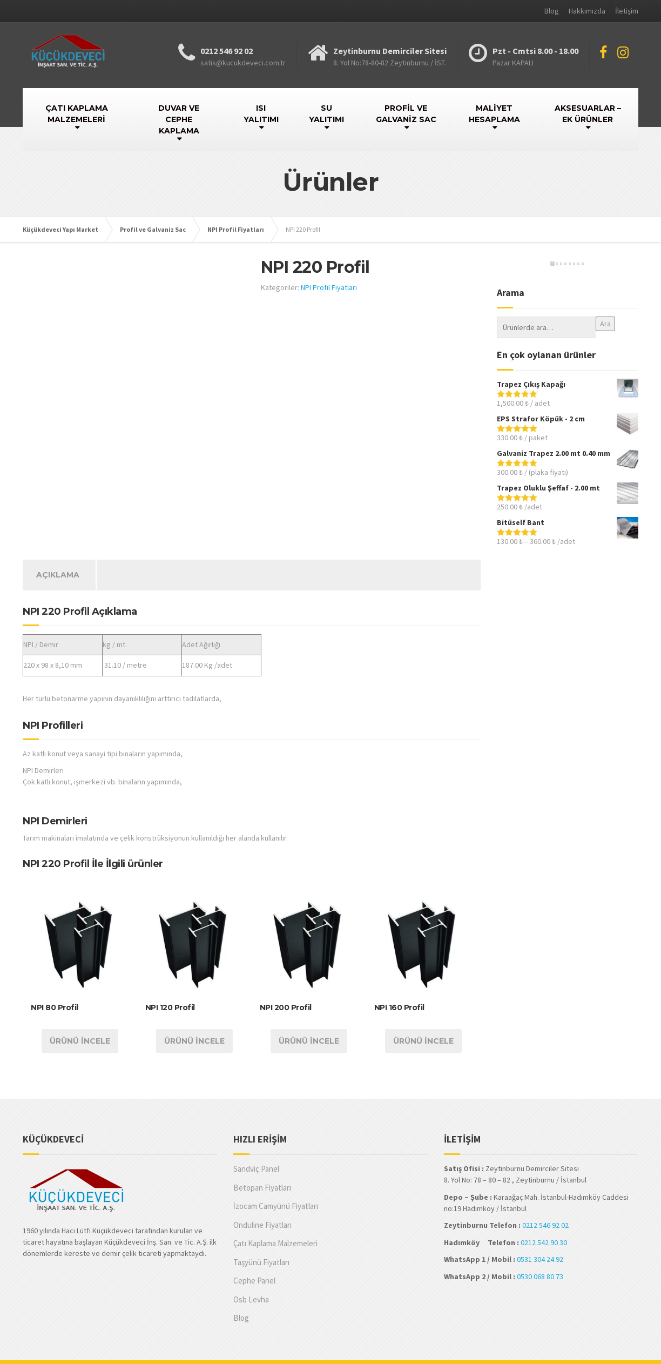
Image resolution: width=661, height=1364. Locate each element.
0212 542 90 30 (544, 1242)
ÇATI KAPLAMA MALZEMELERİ (76, 113)
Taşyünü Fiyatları (261, 1262)
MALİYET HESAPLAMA (494, 113)
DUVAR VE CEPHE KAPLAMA (178, 119)
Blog (551, 11)
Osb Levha (251, 1299)
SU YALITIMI (326, 113)
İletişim (626, 11)
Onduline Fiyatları (262, 1225)
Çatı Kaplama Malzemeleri (275, 1243)
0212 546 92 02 (545, 1225)
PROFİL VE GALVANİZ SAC (406, 113)
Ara (605, 323)
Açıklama (57, 575)
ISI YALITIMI (261, 113)
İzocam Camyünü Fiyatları (275, 1206)
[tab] (58, 575)
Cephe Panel (254, 1280)
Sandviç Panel (256, 1169)
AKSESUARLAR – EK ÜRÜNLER (588, 113)
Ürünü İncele (80, 1041)
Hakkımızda (587, 11)
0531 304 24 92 (540, 1259)
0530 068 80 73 (540, 1276)
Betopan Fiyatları (262, 1187)
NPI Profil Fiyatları (329, 287)
